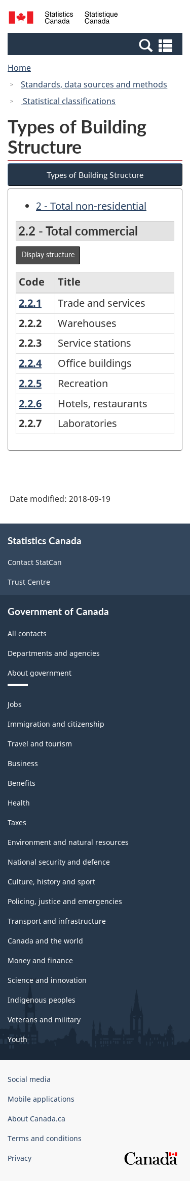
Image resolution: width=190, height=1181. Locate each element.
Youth (17, 1039)
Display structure (47, 254)
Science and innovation (47, 980)
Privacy (19, 1158)
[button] (96, 45)
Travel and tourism (40, 743)
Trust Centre (29, 582)
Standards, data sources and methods (94, 84)
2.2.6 (30, 403)
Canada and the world (45, 941)
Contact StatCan (35, 562)
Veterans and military (44, 1019)
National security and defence (59, 862)
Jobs (15, 704)
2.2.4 (30, 363)
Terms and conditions (45, 1138)
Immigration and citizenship (56, 724)
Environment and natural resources (68, 842)
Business (23, 763)
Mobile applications (41, 1099)
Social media (29, 1079)
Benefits (21, 783)
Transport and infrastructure (57, 921)
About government (39, 673)
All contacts (27, 633)
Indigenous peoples (41, 1000)
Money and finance (40, 960)
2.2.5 (30, 383)
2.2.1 (30, 303)
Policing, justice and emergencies (65, 901)
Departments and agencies (54, 653)
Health (19, 803)
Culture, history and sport (51, 881)
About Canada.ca (36, 1118)
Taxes (17, 822)
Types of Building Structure (95, 174)
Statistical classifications (68, 101)
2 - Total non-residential (91, 206)
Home (19, 67)
